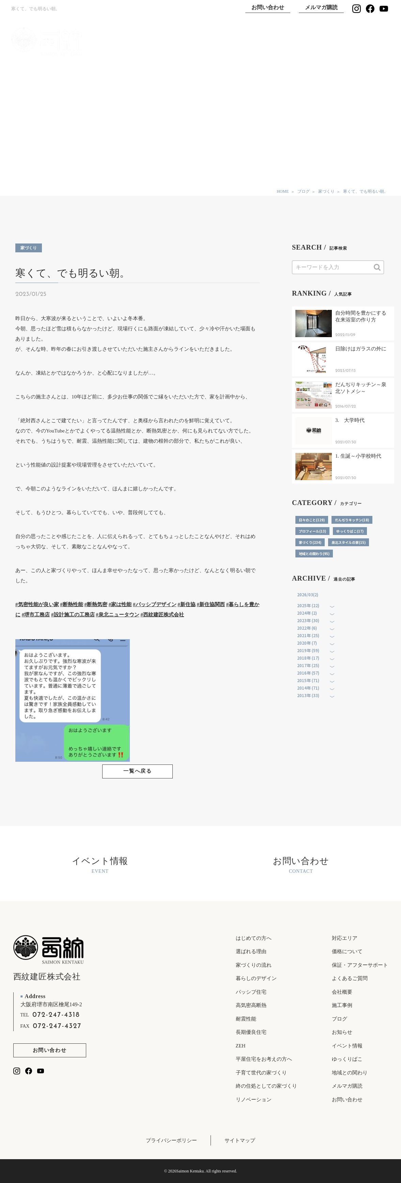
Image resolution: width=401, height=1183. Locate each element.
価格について (347, 951)
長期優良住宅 (251, 1032)
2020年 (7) (307, 643)
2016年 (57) (308, 673)
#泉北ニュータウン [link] (117, 614)
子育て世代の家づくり (261, 1072)
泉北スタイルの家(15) (348, 542)
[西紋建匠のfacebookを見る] (370, 8)
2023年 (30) (308, 620)
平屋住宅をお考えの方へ (264, 1059)
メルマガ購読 (321, 7)
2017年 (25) (308, 665)
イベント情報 (366, 42)
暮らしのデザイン (256, 978)
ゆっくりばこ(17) (350, 531)
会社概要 (342, 992)
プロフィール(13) (312, 531)
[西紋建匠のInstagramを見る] (356, 8)
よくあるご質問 (350, 978)
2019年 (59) (308, 650)
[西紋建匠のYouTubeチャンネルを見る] (384, 8)
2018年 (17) (308, 658)
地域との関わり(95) (314, 553)
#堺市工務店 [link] (36, 614)
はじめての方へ (254, 938)
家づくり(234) (310, 542)
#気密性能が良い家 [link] (37, 604)
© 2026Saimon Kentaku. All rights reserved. (200, 1171)
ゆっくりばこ (322, 42)
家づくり (28, 248)
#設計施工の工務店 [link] (73, 614)
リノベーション (254, 1099)
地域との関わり (350, 1072)
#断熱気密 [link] (96, 604)
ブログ (339, 1019)
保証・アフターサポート (360, 965)
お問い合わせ (267, 7)
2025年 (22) (308, 605)
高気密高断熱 (251, 1005)
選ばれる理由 (234, 42)
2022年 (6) (307, 628)
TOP (146, 42)
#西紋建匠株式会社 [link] (162, 614)
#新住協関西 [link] (211, 604)
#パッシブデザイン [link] (154, 604)
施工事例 (278, 42)
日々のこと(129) (312, 519)
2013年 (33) (308, 695)
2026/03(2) (307, 594)
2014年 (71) (308, 688)
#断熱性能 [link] (71, 604)
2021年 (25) (308, 635)
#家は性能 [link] (120, 604)
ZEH (241, 1045)
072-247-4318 (56, 1015)
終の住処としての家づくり (266, 1086)
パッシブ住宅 (251, 992)
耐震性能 (246, 1019)
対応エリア (344, 938)
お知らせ (342, 1032)
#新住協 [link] (187, 604)
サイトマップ (240, 1140)
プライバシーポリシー (171, 1140)
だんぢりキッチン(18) (352, 519)
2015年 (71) (308, 680)
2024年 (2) (307, 613)
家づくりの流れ (254, 965)
